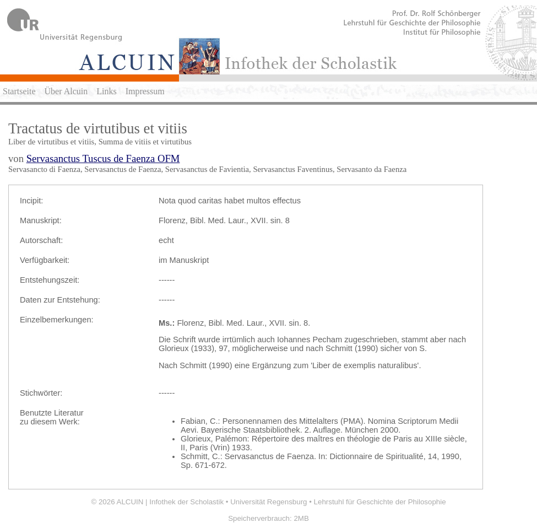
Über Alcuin (66, 91)
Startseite (19, 91)
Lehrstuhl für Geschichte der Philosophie (380, 502)
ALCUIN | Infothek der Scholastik (170, 502)
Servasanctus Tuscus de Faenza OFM (103, 158)
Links (106, 91)
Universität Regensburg (268, 502)
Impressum (145, 91)
